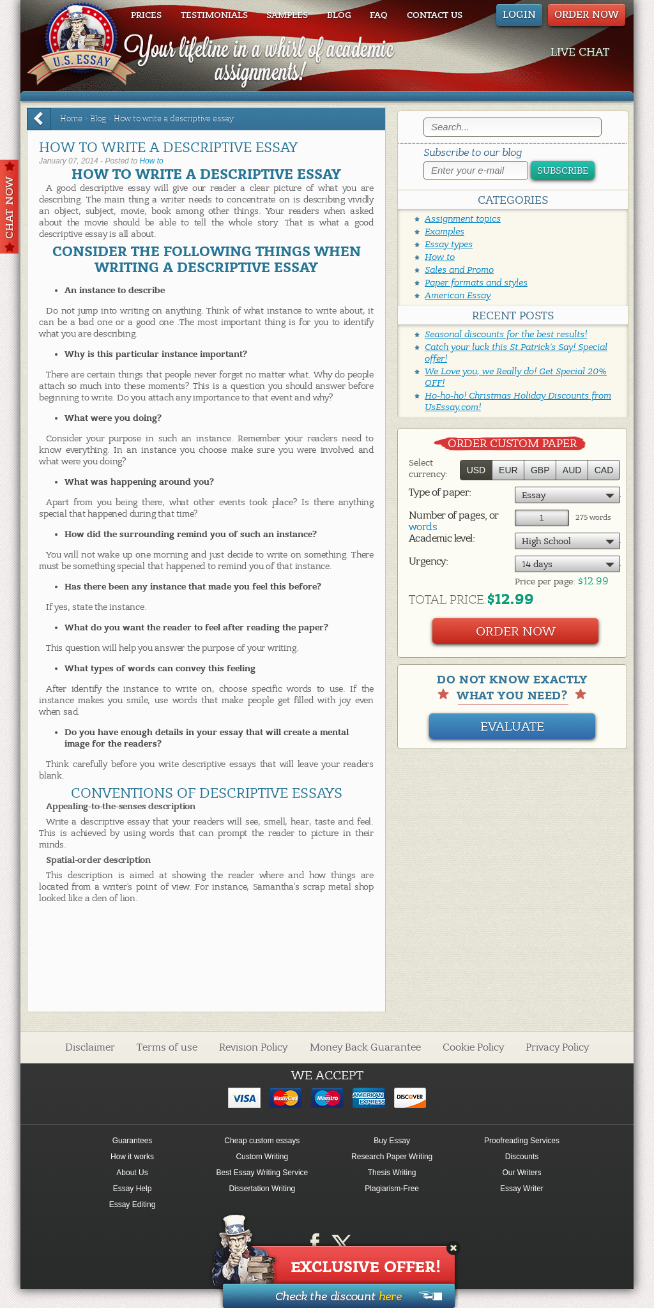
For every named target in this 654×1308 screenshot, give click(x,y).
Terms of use (167, 1047)
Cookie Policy (473, 1047)
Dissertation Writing (262, 1188)
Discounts (522, 1156)
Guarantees (132, 1140)
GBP (540, 470)
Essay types (449, 244)
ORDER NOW (586, 14)
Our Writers (521, 1172)
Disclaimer (90, 1047)
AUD (572, 470)
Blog (339, 15)
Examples (444, 231)
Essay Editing (132, 1204)
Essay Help (132, 1188)
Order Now (516, 631)
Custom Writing (262, 1156)
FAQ (379, 15)
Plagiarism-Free (392, 1188)
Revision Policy (253, 1047)
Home (71, 119)
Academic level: (442, 538)
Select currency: (428, 468)
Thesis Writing (392, 1172)
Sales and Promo (459, 269)
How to (151, 160)
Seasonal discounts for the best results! (506, 334)
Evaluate (512, 726)
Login (519, 14)
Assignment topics (463, 218)
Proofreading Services (521, 1140)
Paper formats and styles (476, 282)
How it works (132, 1156)
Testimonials (214, 15)
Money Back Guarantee (365, 1047)
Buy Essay (392, 1140)
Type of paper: (440, 492)
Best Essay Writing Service (262, 1172)
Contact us (434, 15)
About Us (132, 1172)
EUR (508, 470)
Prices (146, 15)
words (423, 527)
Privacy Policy (557, 1047)
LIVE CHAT (580, 52)
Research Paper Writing (391, 1156)
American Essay (457, 295)
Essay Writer (522, 1188)
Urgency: (428, 561)
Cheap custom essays (262, 1140)
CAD (604, 470)
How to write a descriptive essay (174, 119)
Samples (287, 15)
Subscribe (562, 171)
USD (476, 470)
